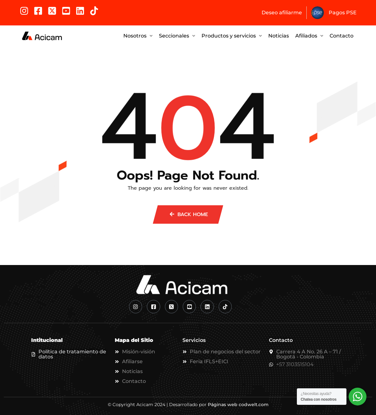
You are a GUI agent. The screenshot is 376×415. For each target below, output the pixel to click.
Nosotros (138, 35)
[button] (138, 35)
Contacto (341, 35)
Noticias (278, 35)
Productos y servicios (232, 35)
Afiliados (309, 35)
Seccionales (177, 35)
